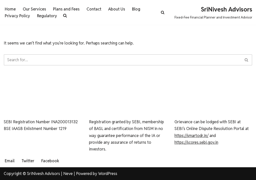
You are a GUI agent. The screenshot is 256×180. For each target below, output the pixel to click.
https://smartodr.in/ (191, 135)
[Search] (162, 12)
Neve (68, 173)
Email (9, 161)
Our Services (34, 9)
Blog (136, 9)
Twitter (28, 161)
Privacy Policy (17, 15)
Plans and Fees (66, 9)
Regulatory (47, 15)
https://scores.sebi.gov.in (196, 142)
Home (10, 9)
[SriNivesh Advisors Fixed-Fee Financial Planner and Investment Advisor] (213, 12)
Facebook (50, 161)
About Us (116, 9)
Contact (93, 9)
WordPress (107, 173)
